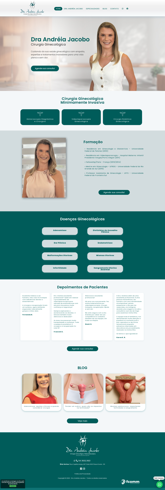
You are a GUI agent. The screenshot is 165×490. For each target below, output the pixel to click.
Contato (114, 8)
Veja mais (82, 421)
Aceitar (13, 486)
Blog (105, 8)
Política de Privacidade (82, 474)
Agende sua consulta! (114, 192)
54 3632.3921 (82, 460)
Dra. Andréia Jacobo (73, 8)
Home (58, 8)
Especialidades (92, 8)
